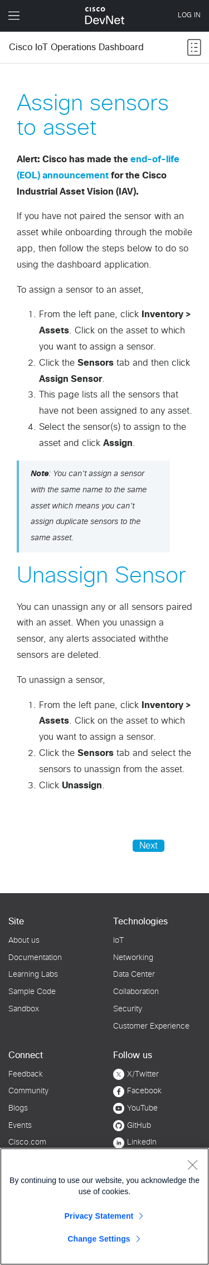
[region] (104, 1206)
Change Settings (98, 1238)
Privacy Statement (99, 1215)
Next (148, 845)
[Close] (192, 1164)
